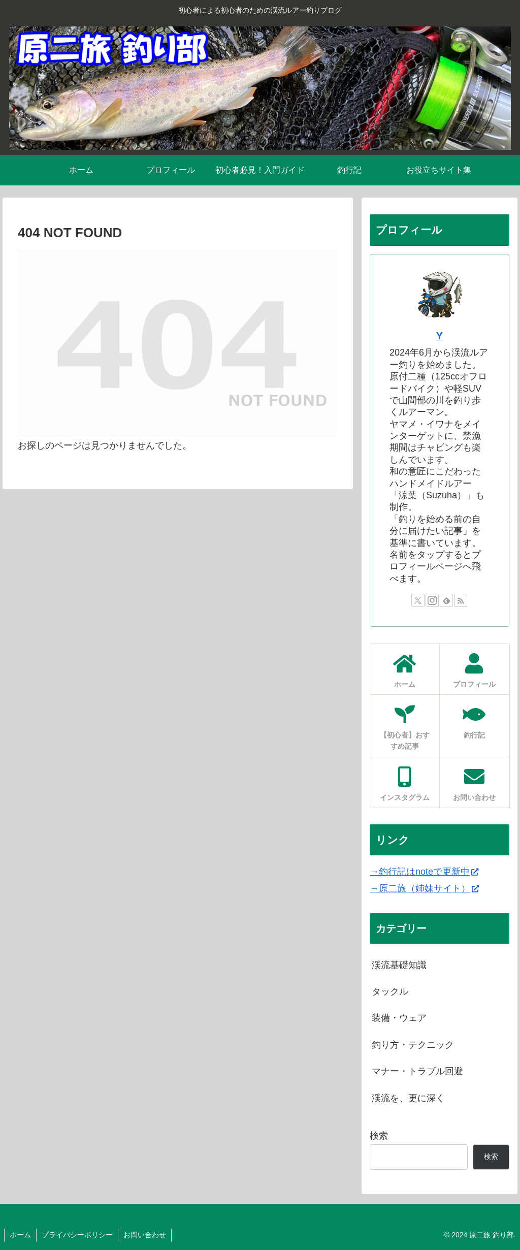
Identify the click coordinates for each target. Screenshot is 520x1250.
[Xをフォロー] (418, 600)
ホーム (20, 1235)
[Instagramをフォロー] (432, 600)
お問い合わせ (144, 1235)
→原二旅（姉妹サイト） (424, 888)
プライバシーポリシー (77, 1235)
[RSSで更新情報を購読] (460, 600)
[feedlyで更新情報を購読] (446, 600)
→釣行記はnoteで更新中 (424, 872)
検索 (379, 1136)
